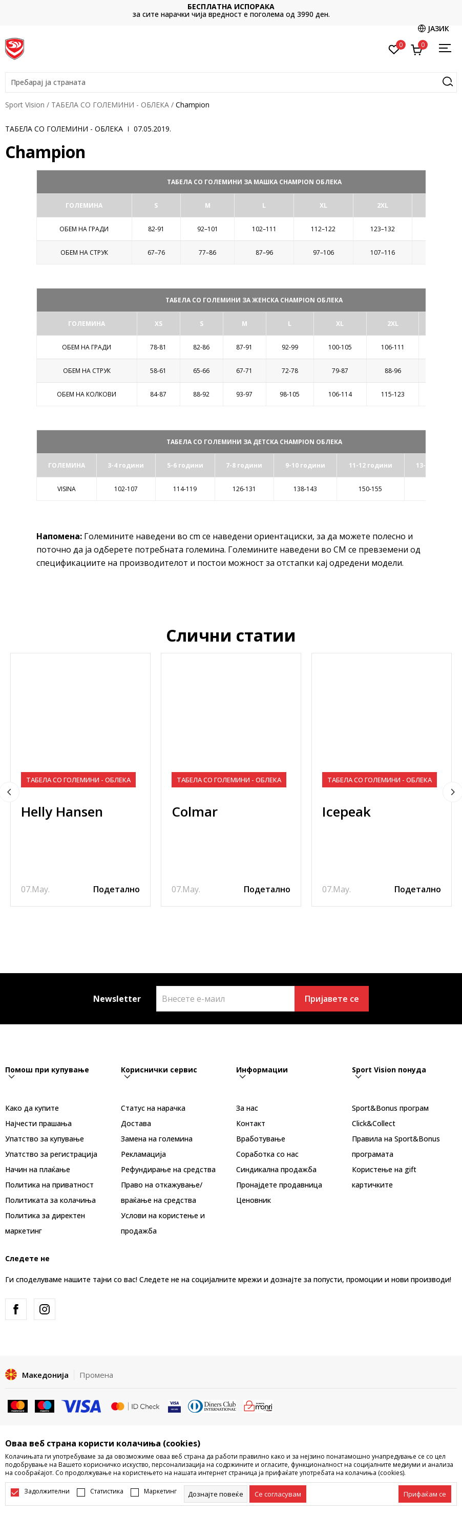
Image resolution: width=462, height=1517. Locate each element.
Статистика (106, 1491)
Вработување (260, 1139)
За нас (247, 1108)
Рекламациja (143, 1154)
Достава (136, 1123)
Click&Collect (373, 1123)
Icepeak (346, 811)
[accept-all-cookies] (424, 1494)
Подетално (116, 889)
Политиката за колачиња (50, 1200)
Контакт (250, 1123)
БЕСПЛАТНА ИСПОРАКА (231, 6)
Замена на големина (157, 1139)
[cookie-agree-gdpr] (277, 1494)
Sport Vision (25, 104)
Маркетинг (160, 1491)
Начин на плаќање (37, 1169)
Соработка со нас (267, 1154)
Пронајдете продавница (279, 1185)
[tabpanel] (80, 780)
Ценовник (253, 1200)
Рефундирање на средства (168, 1169)
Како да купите (32, 1108)
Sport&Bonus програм (390, 1108)
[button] (231, 82)
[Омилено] (394, 48)
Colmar (195, 811)
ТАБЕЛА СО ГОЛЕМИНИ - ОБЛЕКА (110, 104)
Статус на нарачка (153, 1108)
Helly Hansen (62, 811)
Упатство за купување (44, 1139)
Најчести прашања (38, 1123)
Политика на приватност (49, 1185)
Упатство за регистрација (51, 1154)
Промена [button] (96, 1375)
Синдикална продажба (276, 1169)
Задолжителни (47, 1491)
